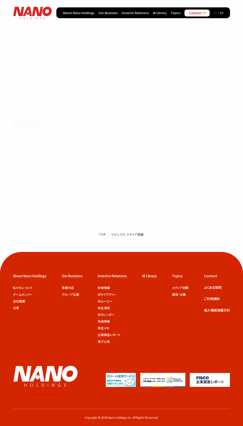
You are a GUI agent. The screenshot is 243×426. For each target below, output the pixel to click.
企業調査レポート (109, 335)
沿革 (16, 308)
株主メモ (103, 328)
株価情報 (104, 321)
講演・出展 (179, 294)
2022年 (26, 177)
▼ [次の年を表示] (26, 191)
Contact (197, 13)
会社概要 (19, 301)
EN (222, 13)
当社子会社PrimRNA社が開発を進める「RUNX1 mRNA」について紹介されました (112, 183)
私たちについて (23, 288)
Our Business (108, 13)
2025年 (26, 137)
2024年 (26, 151)
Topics (176, 13)
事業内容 (68, 288)
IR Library (160, 13)
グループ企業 (70, 294)
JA (215, 13)
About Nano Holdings (79, 13)
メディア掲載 (180, 288)
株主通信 (104, 308)
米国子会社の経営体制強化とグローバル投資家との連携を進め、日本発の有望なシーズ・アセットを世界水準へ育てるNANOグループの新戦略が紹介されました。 (141, 161)
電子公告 (104, 341)
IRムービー (105, 301)
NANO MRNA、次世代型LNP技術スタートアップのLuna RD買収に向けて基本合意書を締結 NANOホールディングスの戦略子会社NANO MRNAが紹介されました (120, 136)
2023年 (26, 164)
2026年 (26, 124)
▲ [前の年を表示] (26, 111)
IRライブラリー (107, 294)
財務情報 (104, 288)
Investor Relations (135, 13)
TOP (102, 234)
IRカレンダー (106, 314)
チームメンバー (23, 294)
